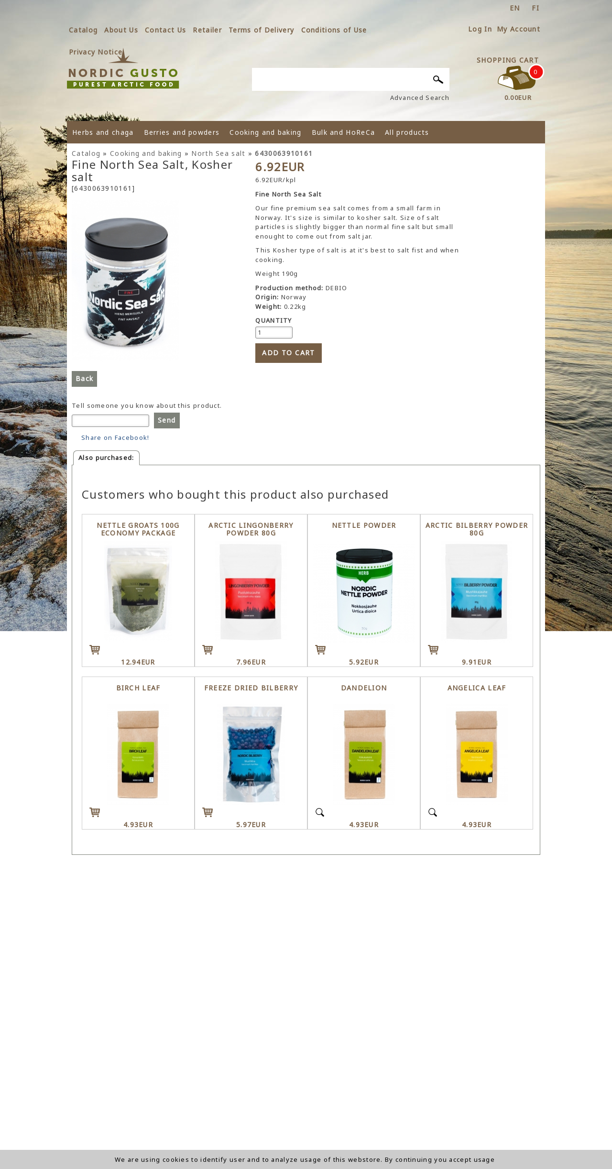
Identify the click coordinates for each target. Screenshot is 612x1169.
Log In (480, 28)
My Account (518, 28)
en (515, 7)
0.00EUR (518, 97)
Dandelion (364, 688)
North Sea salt (218, 153)
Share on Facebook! (115, 437)
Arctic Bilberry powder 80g (477, 530)
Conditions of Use (334, 29)
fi (535, 7)
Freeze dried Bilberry (251, 688)
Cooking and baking (265, 132)
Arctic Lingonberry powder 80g (250, 530)
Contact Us (165, 29)
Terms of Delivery (261, 29)
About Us (121, 29)
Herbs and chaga (103, 132)
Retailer (207, 29)
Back (84, 378)
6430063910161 (284, 153)
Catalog (83, 29)
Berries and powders (182, 132)
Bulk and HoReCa (343, 132)
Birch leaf (138, 688)
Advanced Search (420, 97)
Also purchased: (106, 457)
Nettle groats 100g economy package (138, 530)
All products (407, 132)
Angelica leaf (477, 688)
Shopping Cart (508, 60)
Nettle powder (364, 526)
